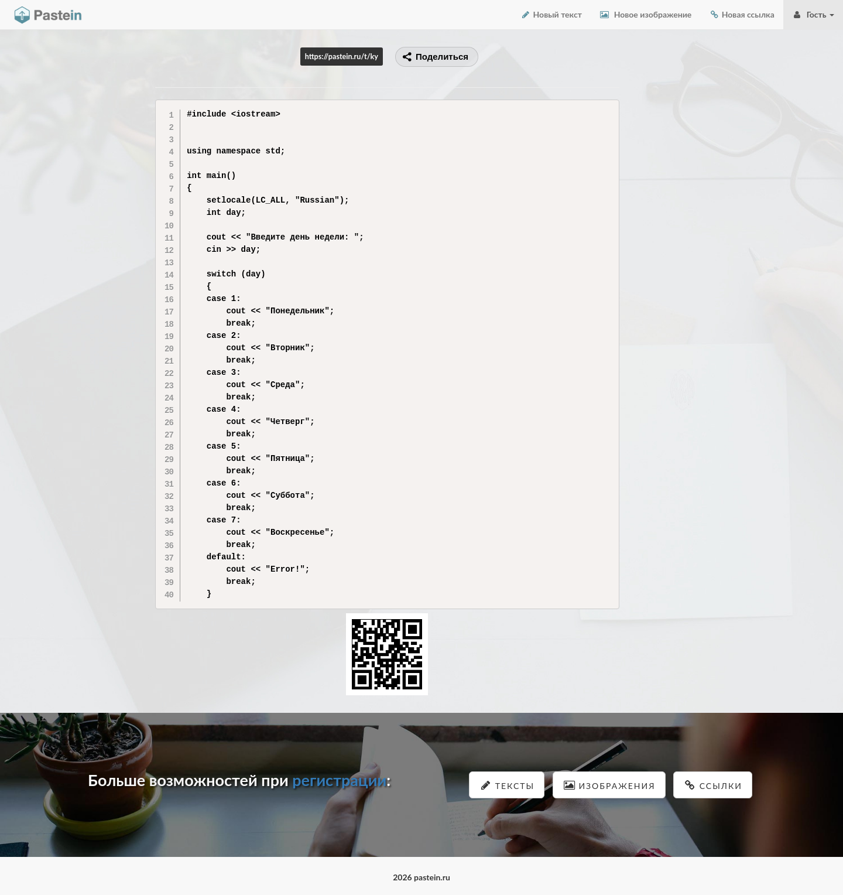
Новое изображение (645, 14)
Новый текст (551, 14)
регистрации (339, 780)
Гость (813, 14)
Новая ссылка (742, 14)
